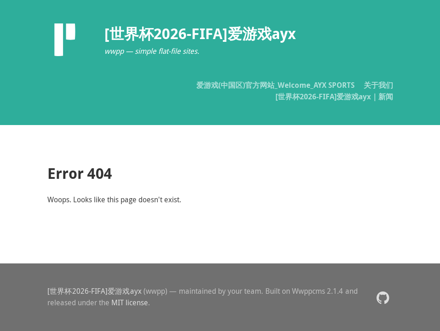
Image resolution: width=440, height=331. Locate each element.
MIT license (129, 302)
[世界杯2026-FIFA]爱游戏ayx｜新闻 (334, 96)
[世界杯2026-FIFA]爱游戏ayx (94, 291)
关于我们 (378, 85)
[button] (382, 297)
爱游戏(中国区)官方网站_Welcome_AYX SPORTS (275, 85)
